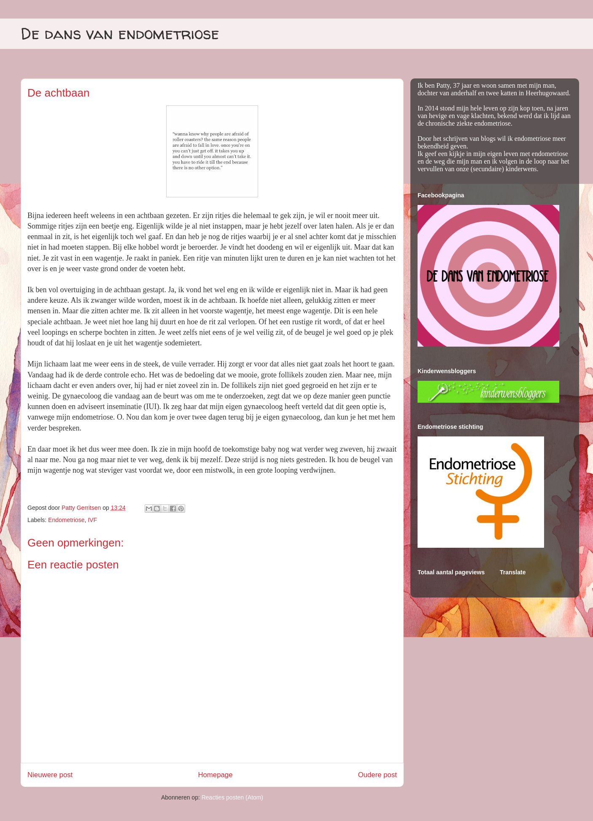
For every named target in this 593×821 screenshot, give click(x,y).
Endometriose (66, 520)
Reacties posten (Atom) (232, 797)
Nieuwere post (50, 775)
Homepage (215, 775)
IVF (92, 520)
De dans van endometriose (120, 33)
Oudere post (377, 775)
